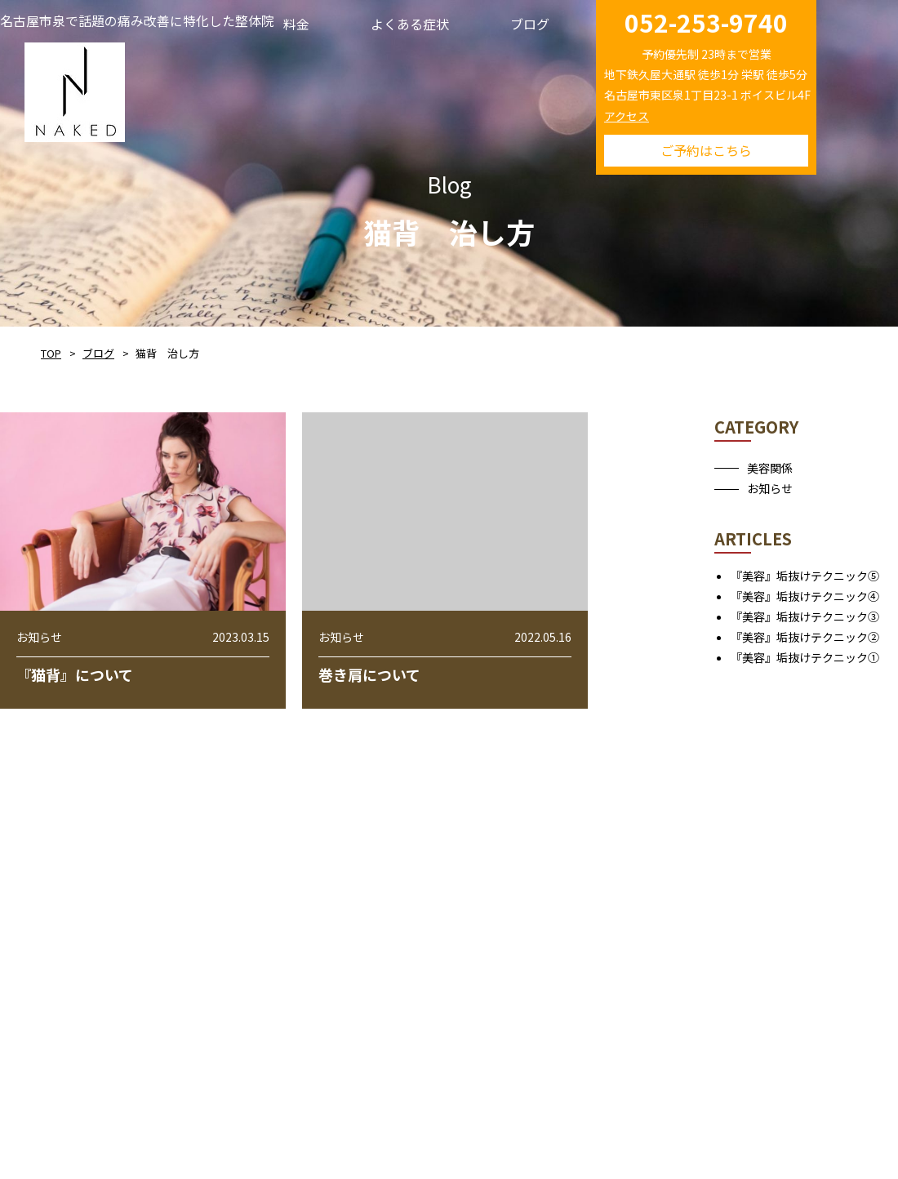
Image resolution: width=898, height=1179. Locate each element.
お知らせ (770, 488)
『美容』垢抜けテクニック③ (805, 616)
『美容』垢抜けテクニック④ (805, 596)
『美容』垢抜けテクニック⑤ (805, 575)
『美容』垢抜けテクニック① (805, 657)
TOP (51, 353)
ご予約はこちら (706, 150)
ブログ (98, 353)
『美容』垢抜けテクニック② (805, 637)
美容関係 (770, 468)
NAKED (74, 89)
